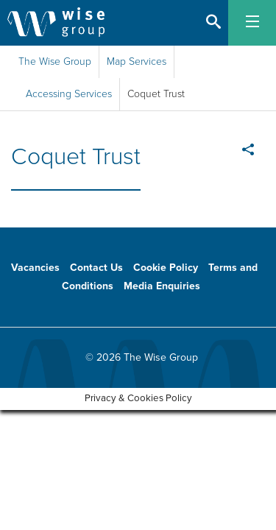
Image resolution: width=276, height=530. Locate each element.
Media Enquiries (162, 286)
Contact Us (96, 267)
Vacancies (35, 267)
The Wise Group (54, 61)
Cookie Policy (165, 267)
